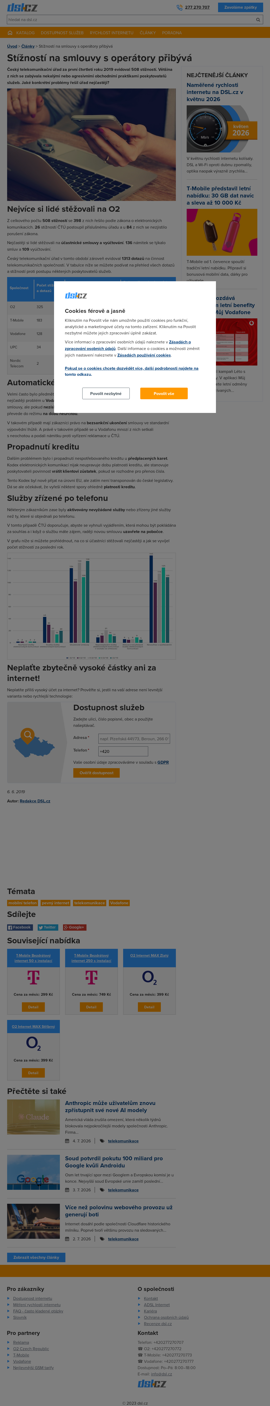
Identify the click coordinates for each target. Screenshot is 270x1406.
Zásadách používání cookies (144, 355)
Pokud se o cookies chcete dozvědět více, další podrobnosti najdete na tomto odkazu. (132, 371)
